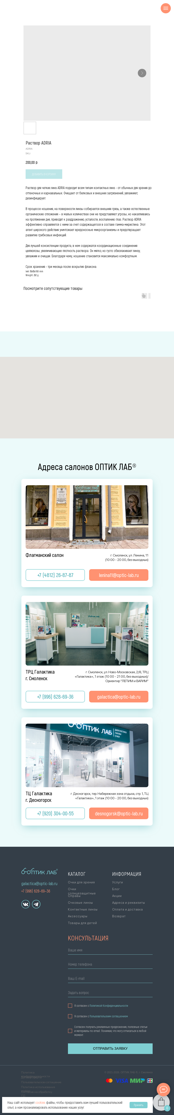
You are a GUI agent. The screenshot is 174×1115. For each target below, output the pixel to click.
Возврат (119, 916)
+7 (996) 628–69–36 (35, 890)
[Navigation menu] (165, 8)
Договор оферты (31, 1077)
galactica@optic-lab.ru (39, 883)
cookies (40, 1102)
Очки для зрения (81, 882)
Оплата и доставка (127, 909)
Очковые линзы (80, 903)
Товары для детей (82, 923)
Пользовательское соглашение (41, 1082)
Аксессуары (77, 916)
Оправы (74, 896)
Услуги (117, 882)
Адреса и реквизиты (128, 903)
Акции (117, 896)
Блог (116, 889)
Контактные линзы (83, 909)
